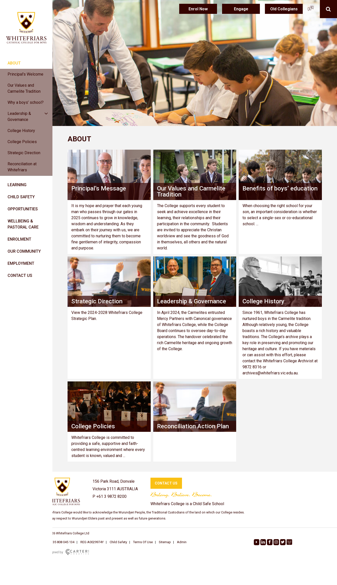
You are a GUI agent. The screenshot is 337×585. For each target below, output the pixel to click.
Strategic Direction (24, 152)
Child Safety (118, 542)
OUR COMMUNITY (24, 251)
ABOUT (14, 63)
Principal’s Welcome (25, 74)
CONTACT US (20, 275)
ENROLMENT (19, 239)
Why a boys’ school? (26, 102)
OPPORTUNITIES (23, 209)
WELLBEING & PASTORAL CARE (23, 224)
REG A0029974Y (92, 542)
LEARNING (17, 184)
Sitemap (165, 542)
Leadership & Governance (19, 116)
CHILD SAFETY (21, 196)
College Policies (22, 141)
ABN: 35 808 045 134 (59, 542)
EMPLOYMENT (21, 263)
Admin (182, 542)
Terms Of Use (143, 542)
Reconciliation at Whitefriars (22, 166)
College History (21, 130)
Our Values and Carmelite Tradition (24, 88)
